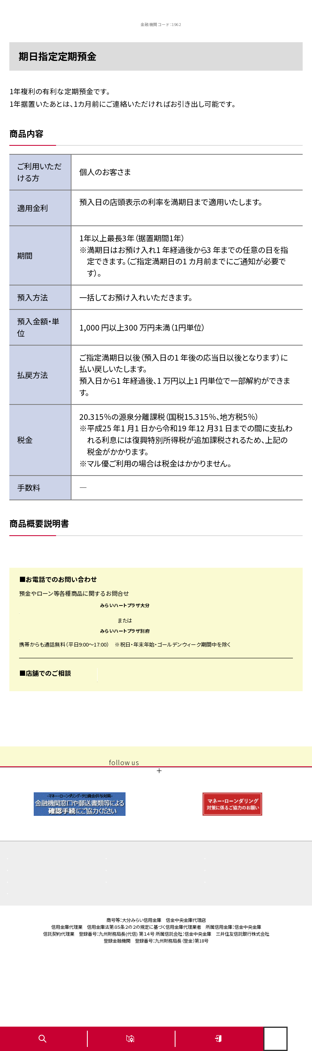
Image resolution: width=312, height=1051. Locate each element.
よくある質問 (32, 927)
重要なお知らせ (134, 927)
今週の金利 (112, 213)
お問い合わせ (33, 963)
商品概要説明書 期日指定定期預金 (76, 553)
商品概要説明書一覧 (42, 939)
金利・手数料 (32, 951)
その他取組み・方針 (238, 939)
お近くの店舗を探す (132, 706)
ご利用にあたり (134, 951)
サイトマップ (228, 951)
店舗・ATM (128, 939)
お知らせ (224, 927)
